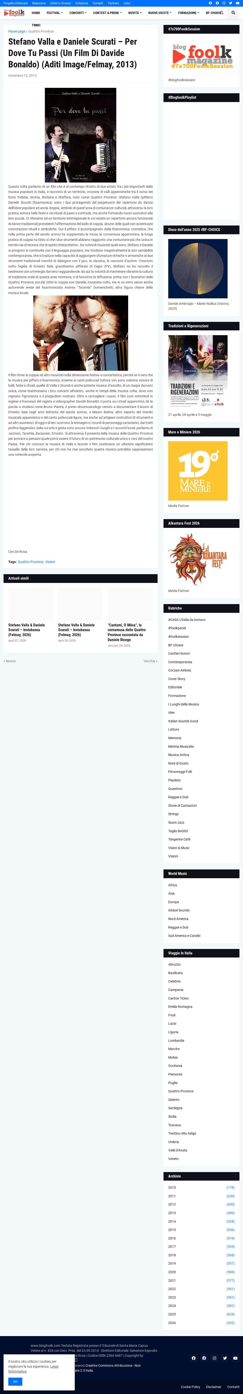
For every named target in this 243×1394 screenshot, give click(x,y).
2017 (201, 1246)
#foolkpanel (177, 628)
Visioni (50, 561)
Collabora (81, 3)
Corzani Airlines (179, 670)
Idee (171, 712)
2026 (201, 1323)
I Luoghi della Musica (183, 704)
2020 (201, 1272)
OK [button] (15, 1382)
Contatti (98, 3)
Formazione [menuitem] (187, 13)
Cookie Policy (190, 1387)
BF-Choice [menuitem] (213, 13)
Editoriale (175, 687)
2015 (201, 1230)
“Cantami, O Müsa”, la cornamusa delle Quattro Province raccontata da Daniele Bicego (127, 632)
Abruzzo (174, 964)
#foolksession (178, 636)
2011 (201, 1196)
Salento (173, 1100)
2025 (201, 1314)
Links (127, 3)
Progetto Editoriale (16, 3)
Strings (173, 814)
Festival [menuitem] (53, 13)
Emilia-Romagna (180, 1007)
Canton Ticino (178, 998)
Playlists (174, 780)
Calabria (174, 981)
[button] (222, 13)
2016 (201, 1238)
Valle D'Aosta (177, 1150)
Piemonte (175, 1074)
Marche (173, 1049)
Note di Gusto (178, 763)
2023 (201, 1297)
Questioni (175, 789)
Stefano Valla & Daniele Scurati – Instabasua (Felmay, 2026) (26, 630)
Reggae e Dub (178, 797)
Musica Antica (178, 755)
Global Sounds (179, 910)
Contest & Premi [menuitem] (106, 13)
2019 (201, 1263)
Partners (113, 3)
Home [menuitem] (36, 13)
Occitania (175, 1066)
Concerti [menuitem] (77, 13)
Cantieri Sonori (179, 653)
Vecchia (149, 661)
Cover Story (176, 679)
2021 (201, 1280)
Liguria (173, 1032)
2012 (201, 1204)
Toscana (174, 1125)
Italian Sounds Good (183, 721)
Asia (171, 893)
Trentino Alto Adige (182, 1133)
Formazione (177, 696)
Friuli (171, 1015)
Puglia (173, 1083)
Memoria (174, 738)
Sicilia (172, 1116)
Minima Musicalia (181, 746)
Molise (173, 1057)
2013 (201, 1213)
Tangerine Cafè (179, 839)
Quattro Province (41, 31)
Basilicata (175, 973)
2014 (201, 1221)
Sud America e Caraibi (184, 936)
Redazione (39, 3)
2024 (201, 1306)
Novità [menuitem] (133, 13)
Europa (173, 902)
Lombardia (176, 1040)
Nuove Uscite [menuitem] (158, 13)
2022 (201, 1289)
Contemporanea (180, 662)
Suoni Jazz (176, 822)
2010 (201, 1187)
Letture (173, 729)
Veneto (173, 1159)
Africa (172, 885)
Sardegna (175, 1108)
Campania (175, 990)
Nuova (11, 661)
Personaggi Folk (180, 772)
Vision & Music (179, 848)
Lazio (172, 1023)
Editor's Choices (60, 3)
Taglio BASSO (178, 831)
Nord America (178, 919)
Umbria (173, 1142)
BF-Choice (175, 645)
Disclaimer (213, 1387)
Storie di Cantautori (182, 805)
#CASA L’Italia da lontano (187, 620)
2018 (201, 1255)
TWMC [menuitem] (36, 25)
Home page (16, 31)
